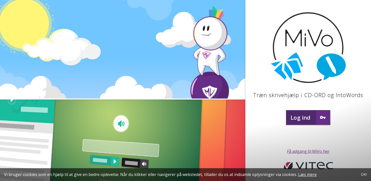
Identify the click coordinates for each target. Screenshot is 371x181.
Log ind (310, 117)
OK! (364, 174)
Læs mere (307, 174)
